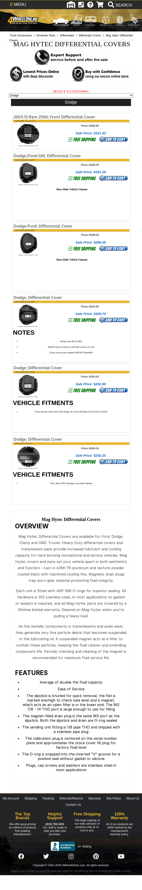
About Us (132, 798)
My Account (11, 798)
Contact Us (73, 804)
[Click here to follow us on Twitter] (46, 856)
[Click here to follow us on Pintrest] (96, 856)
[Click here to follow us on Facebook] (21, 856)
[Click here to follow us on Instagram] (71, 856)
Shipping (30, 798)
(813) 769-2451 (55, 824)
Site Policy (113, 798)
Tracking (48, 798)
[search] (119, 5)
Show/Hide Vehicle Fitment (71, 189)
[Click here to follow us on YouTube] (121, 856)
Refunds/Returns (71, 798)
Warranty (94, 798)
